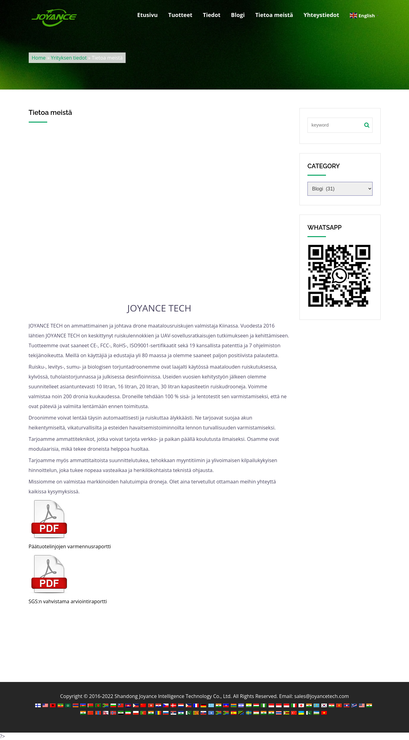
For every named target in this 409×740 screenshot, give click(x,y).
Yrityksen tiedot (69, 57)
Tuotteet (180, 15)
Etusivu (147, 15)
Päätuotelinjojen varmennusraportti (70, 546)
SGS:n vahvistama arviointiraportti (68, 601)
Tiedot (211, 15)
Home (39, 57)
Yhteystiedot (321, 15)
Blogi (237, 15)
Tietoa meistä (274, 15)
